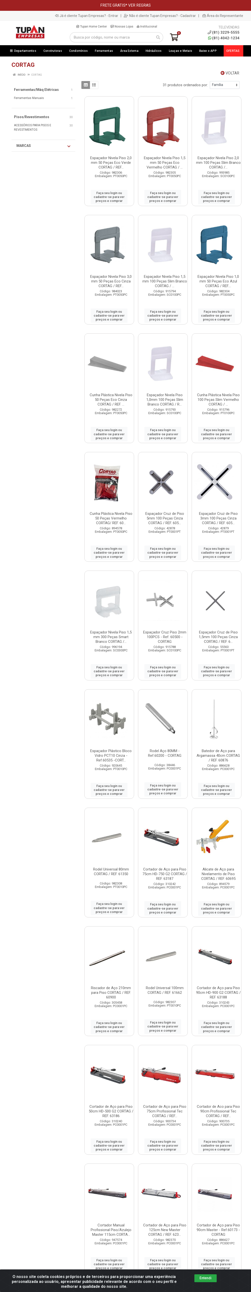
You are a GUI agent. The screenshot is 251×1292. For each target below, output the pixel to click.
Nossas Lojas (121, 26)
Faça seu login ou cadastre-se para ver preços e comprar (109, 197)
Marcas (43, 146)
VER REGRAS (139, 5)
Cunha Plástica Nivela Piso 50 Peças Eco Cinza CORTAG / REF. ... (111, 400)
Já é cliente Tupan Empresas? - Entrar (86, 15)
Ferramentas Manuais (29, 98)
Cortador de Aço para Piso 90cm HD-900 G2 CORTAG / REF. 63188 (218, 992)
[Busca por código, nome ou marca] (111, 37)
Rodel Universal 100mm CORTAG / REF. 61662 (165, 990)
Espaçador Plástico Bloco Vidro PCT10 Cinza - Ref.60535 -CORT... (111, 755)
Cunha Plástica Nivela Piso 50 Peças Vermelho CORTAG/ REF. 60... (111, 518)
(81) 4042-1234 (223, 38)
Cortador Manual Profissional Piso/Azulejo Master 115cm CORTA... (111, 1230)
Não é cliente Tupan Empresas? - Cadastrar (160, 15)
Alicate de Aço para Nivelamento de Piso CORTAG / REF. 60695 (218, 874)
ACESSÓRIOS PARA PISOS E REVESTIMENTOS (32, 127)
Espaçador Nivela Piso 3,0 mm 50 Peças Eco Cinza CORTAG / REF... (111, 281)
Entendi (206, 1278)
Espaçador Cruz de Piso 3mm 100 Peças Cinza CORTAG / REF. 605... (218, 518)
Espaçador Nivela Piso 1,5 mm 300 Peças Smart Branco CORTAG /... (111, 637)
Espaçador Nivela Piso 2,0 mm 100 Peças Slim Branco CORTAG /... (218, 162)
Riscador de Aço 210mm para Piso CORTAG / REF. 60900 (111, 992)
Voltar (230, 73)
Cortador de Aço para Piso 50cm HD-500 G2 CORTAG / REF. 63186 (111, 1111)
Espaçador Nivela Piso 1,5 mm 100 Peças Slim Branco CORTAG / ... (164, 281)
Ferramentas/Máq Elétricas (36, 90)
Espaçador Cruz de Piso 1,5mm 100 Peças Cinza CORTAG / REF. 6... (218, 637)
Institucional (147, 26)
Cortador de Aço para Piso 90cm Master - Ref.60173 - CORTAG (218, 1230)
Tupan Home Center (91, 26)
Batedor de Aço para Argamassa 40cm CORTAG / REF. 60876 (218, 755)
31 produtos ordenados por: (185, 85)
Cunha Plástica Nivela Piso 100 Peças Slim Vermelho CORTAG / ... (218, 400)
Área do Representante (222, 15)
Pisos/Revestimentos (31, 117)
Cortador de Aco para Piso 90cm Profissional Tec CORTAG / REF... (218, 1111)
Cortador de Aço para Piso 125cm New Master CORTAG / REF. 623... (164, 1230)
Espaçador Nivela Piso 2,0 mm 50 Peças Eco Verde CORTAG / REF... (111, 162)
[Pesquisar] (158, 37)
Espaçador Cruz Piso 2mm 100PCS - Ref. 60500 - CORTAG (164, 637)
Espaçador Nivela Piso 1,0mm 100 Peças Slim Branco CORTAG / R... (164, 400)
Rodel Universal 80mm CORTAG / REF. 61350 (111, 871)
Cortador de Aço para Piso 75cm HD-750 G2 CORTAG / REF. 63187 (164, 874)
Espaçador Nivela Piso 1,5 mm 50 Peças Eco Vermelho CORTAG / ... (164, 162)
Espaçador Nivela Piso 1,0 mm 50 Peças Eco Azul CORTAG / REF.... (218, 281)
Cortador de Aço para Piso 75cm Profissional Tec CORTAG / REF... (164, 1111)
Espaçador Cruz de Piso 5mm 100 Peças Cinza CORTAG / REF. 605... (164, 518)
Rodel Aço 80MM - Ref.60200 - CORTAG (164, 753)
